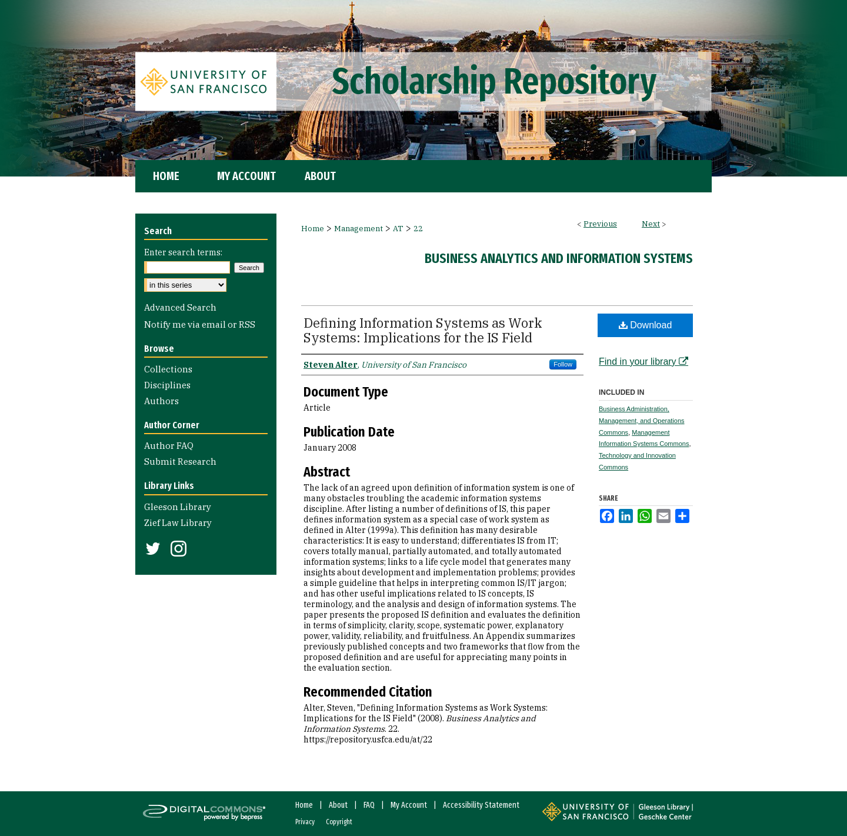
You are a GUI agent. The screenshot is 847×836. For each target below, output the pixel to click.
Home (312, 229)
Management (358, 229)
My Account (409, 805)
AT (398, 229)
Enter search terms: (183, 252)
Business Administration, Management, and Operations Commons (642, 420)
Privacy (305, 822)
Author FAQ (169, 445)
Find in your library (643, 362)
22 (418, 229)
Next (651, 224)
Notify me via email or (199, 324)
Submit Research (180, 461)
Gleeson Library (177, 506)
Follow (562, 364)
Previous (600, 224)
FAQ (369, 805)
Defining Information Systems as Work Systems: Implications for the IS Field (423, 330)
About (338, 805)
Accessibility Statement (481, 805)
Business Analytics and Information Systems (559, 258)
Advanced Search (180, 307)
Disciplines (167, 385)
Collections (168, 369)
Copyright (339, 822)
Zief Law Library (178, 522)
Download (645, 325)
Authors (161, 401)
